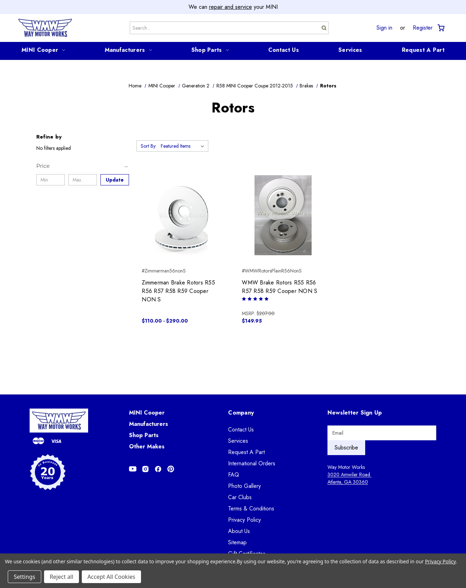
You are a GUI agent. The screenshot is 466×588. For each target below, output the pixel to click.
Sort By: (149, 145)
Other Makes (147, 446)
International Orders (251, 463)
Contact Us (283, 50)
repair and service (230, 7)
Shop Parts (210, 50)
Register (423, 28)
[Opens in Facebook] (158, 469)
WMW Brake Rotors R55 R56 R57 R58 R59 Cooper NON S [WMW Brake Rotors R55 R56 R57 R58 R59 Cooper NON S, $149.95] (279, 286)
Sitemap (237, 542)
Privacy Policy (244, 520)
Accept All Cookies (111, 577)
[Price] (82, 166)
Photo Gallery (244, 486)
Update (115, 179)
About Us (239, 531)
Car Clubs (240, 497)
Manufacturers (128, 50)
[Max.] (82, 179)
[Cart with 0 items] (440, 28)
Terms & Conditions (251, 508)
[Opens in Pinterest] (170, 469)
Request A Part (423, 50)
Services (350, 50)
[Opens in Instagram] (145, 469)
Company (241, 413)
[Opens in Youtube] (132, 469)
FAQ (233, 475)
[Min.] (50, 179)
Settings (24, 577)
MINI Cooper (43, 50)
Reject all (61, 577)
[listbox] (184, 146)
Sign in (384, 28)
